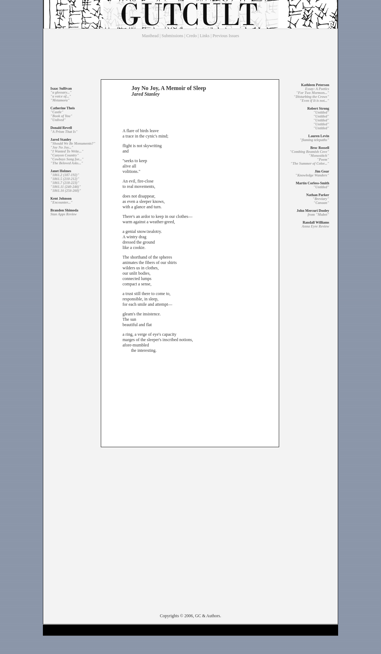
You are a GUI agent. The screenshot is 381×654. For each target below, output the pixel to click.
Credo (191, 35)
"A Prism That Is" (64, 132)
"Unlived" (58, 120)
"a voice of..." (60, 96)
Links (204, 35)
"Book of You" (61, 116)
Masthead (150, 35)
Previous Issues (226, 35)
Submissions (172, 35)
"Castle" (57, 112)
